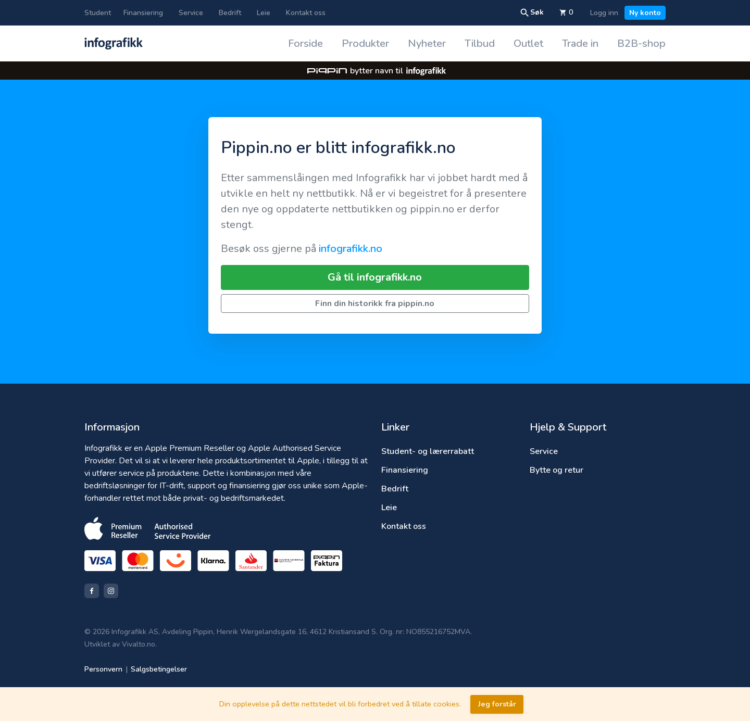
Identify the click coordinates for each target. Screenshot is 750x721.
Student (97, 13)
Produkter (365, 43)
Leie (263, 13)
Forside (305, 43)
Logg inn (604, 13)
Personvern (103, 669)
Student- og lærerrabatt (427, 451)
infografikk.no (350, 249)
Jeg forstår (497, 704)
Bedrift (230, 13)
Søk (531, 12)
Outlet (528, 43)
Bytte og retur (556, 470)
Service (191, 13)
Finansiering (143, 13)
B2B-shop (641, 43)
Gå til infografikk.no (375, 277)
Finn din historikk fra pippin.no (374, 303)
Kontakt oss (306, 13)
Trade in (580, 43)
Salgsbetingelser (159, 669)
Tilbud (480, 43)
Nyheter (427, 43)
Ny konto (645, 13)
